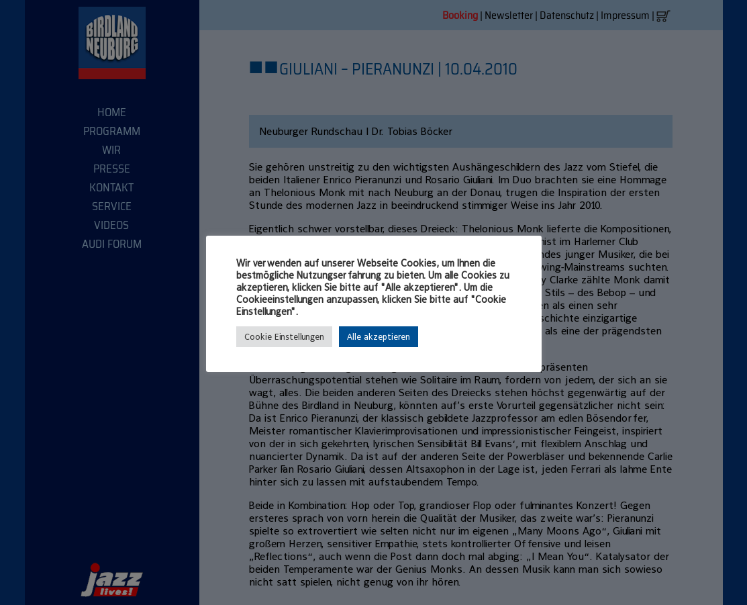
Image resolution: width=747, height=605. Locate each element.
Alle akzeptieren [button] (378, 337)
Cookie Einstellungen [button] (284, 337)
